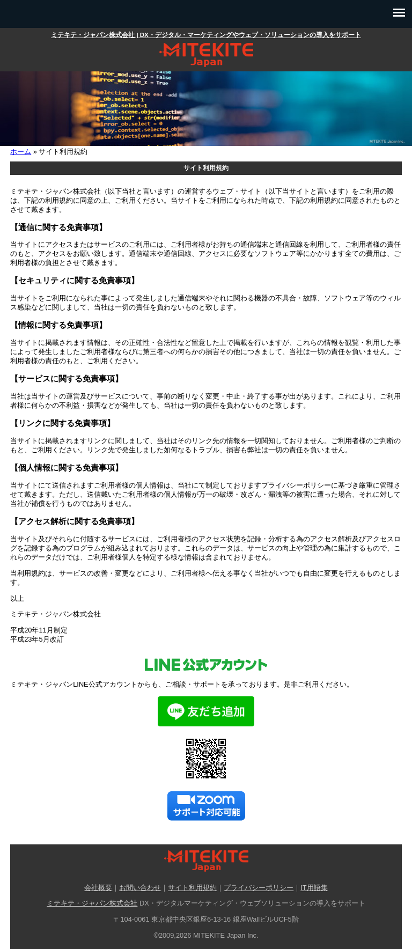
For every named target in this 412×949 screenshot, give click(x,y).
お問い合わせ (140, 888)
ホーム (20, 152)
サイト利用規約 (192, 888)
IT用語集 (313, 888)
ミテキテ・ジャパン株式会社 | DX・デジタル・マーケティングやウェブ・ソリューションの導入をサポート (206, 35)
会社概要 (98, 888)
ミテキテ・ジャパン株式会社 (92, 903)
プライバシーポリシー (258, 888)
